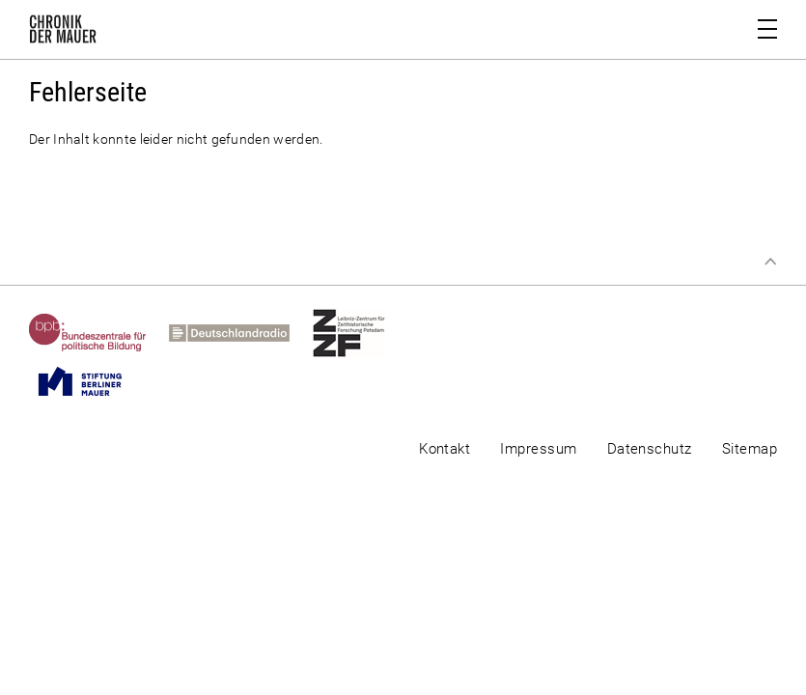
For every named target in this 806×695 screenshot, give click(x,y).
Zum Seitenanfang (770, 261)
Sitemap (749, 449)
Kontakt (444, 449)
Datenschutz (649, 449)
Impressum (538, 449)
